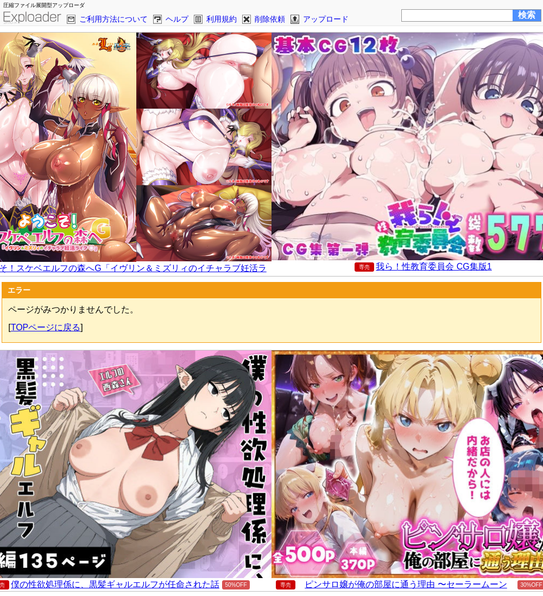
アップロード (326, 19)
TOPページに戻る (46, 327)
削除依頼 (270, 19)
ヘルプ (177, 19)
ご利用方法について (113, 19)
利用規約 (221, 19)
